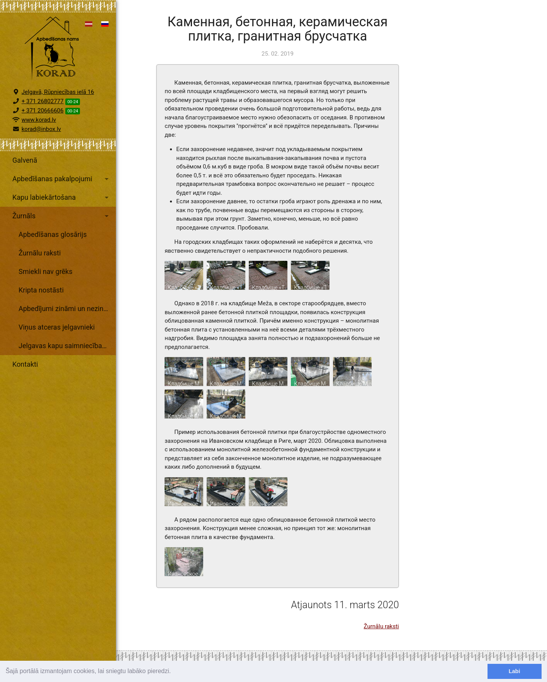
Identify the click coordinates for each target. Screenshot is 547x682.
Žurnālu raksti (40, 253)
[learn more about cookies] (174, 672)
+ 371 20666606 (43, 110)
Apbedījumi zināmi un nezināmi (67, 308)
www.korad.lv (39, 119)
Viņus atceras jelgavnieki (57, 327)
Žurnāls (61, 216)
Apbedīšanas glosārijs (53, 234)
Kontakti (25, 364)
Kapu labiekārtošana (61, 197)
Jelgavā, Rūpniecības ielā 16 (58, 91)
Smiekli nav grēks (46, 271)
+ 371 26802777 (43, 101)
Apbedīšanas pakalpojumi (61, 179)
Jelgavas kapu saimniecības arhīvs (67, 346)
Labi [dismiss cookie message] (514, 671)
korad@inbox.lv (41, 129)
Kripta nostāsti (41, 290)
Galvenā (24, 160)
